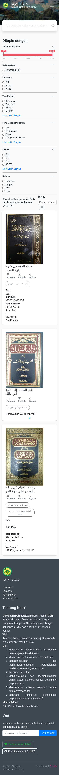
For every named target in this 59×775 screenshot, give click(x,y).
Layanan (7, 590)
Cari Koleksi (48, 732)
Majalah (9, 111)
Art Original (11, 131)
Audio (8, 85)
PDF (8, 82)
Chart (8, 134)
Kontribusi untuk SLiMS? (19, 751)
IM (7, 154)
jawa (8, 187)
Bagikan (32, 275)
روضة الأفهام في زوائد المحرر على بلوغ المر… (21, 489)
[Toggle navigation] (52, 5)
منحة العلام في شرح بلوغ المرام (19, 268)
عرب (8, 191)
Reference (10, 101)
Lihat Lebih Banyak (11, 115)
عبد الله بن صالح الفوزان (17, 284)
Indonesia (10, 181)
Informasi (7, 587)
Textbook (10, 104)
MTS (8, 157)
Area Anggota (10, 598)
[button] (29, 418)
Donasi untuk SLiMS (17, 744)
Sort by (41, 197)
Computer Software (15, 137)
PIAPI (8, 161)
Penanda (22, 277)
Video (8, 88)
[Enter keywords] (20, 733)
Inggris (9, 184)
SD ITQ (9, 164)
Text (8, 127)
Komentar (11, 275)
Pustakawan (9, 594)
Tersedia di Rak (13, 70)
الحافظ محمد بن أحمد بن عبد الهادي (20, 512)
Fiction (9, 107)
